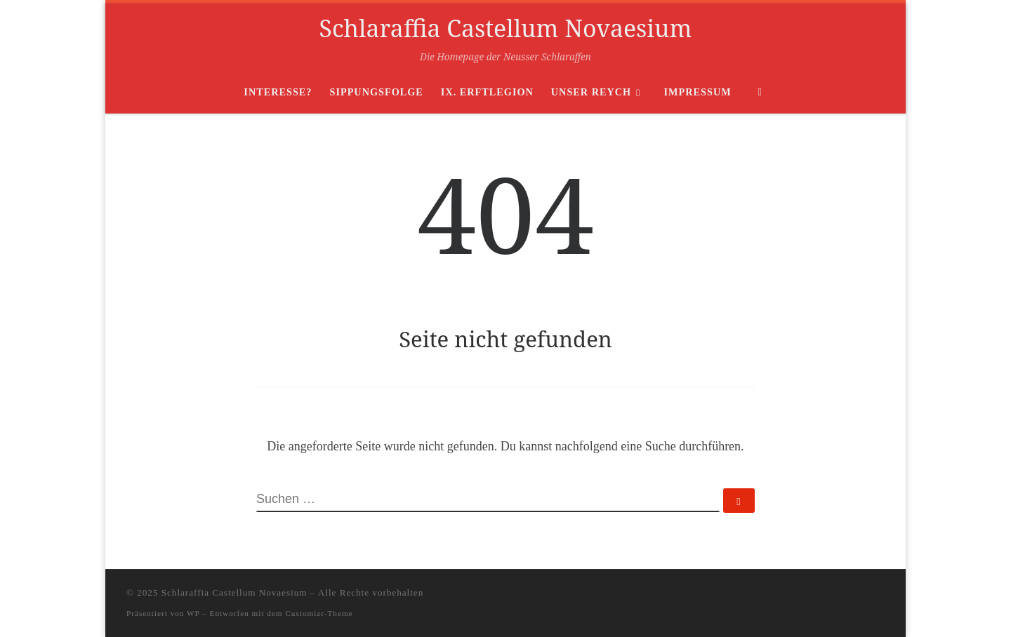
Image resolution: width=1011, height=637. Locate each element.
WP (193, 613)
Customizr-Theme (318, 613)
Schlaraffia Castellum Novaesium (234, 592)
